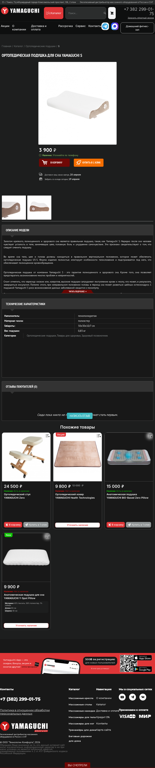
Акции (5, 26)
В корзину (13, 524)
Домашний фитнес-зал (137, 28)
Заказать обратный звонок (141, 18)
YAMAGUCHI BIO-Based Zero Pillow (127, 497)
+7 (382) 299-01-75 (20, 699)
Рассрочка (65, 26)
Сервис (81, 26)
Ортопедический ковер (69, 494)
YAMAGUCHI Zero (14, 497)
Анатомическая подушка (122, 494)
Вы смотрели (77, 765)
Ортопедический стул (17, 494)
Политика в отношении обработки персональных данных (25, 712)
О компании (19, 27)
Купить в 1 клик (88, 162)
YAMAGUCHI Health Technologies (75, 497)
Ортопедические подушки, (42, 335)
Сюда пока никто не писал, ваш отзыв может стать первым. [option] (77, 414)
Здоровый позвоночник (95, 335)
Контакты (94, 26)
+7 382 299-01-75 (139, 11)
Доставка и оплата (39, 27)
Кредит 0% (103, 717)
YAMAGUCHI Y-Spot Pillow (19, 598)
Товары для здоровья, (69, 335)
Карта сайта (103, 730)
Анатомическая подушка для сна (24, 594)
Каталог (101, 704)
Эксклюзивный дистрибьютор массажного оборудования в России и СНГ (116, 2)
